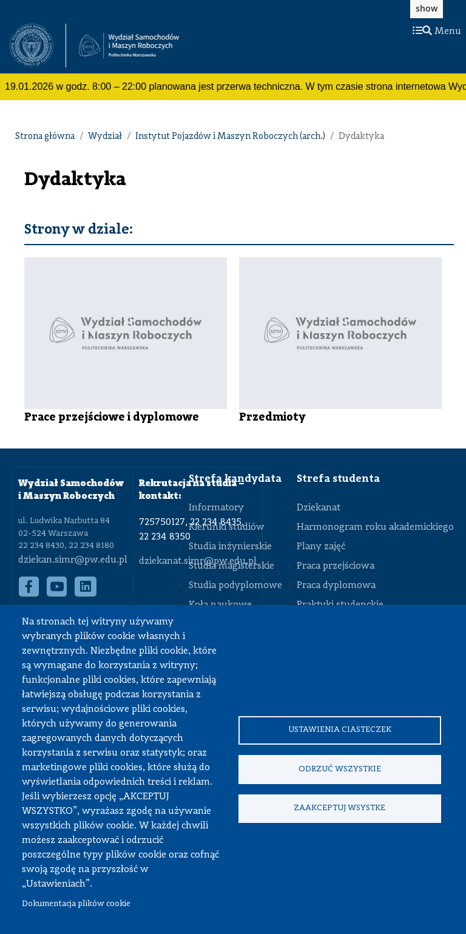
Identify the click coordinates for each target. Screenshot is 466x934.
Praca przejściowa (335, 566)
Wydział (105, 136)
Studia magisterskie (231, 566)
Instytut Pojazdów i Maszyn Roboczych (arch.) (230, 136)
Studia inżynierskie (230, 547)
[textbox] (38, 45)
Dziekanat (318, 508)
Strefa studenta (338, 478)
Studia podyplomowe (235, 586)
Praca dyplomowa (336, 586)
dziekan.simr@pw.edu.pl (72, 560)
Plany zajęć (321, 547)
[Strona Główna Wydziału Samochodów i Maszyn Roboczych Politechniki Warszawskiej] (129, 46)
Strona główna (45, 136)
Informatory (216, 508)
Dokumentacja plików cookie (76, 904)
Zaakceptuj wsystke (339, 809)
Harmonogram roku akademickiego (375, 527)
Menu (437, 31)
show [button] (426, 8)
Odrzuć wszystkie (340, 769)
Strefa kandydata (235, 478)
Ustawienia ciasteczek (339, 730)
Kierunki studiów (227, 527)
